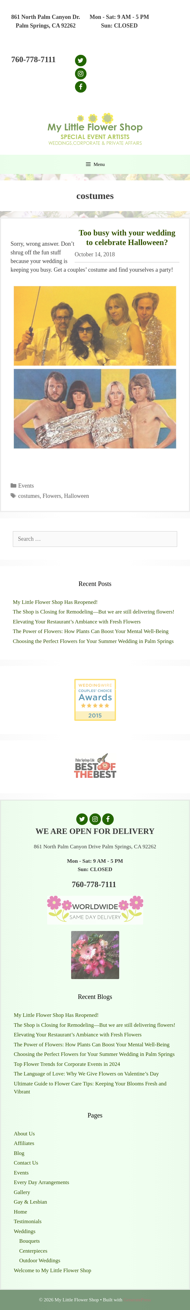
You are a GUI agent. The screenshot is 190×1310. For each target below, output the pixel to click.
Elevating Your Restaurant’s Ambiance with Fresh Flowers (77, 622)
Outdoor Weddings (39, 1260)
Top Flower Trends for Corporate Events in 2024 (67, 1064)
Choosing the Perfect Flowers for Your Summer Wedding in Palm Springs (93, 641)
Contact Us (26, 1163)
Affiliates (24, 1143)
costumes (29, 496)
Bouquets (29, 1241)
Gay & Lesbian (30, 1202)
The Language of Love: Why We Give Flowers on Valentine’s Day (86, 1074)
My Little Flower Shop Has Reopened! (55, 602)
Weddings (25, 1231)
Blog (19, 1153)
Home (20, 1212)
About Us (24, 1134)
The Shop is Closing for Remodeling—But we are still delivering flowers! (93, 612)
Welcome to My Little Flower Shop (52, 1270)
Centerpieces (33, 1251)
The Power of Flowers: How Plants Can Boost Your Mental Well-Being (91, 631)
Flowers (52, 496)
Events (26, 485)
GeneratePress (137, 1299)
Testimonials (28, 1221)
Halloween (76, 496)
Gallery (22, 1192)
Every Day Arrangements (41, 1182)
